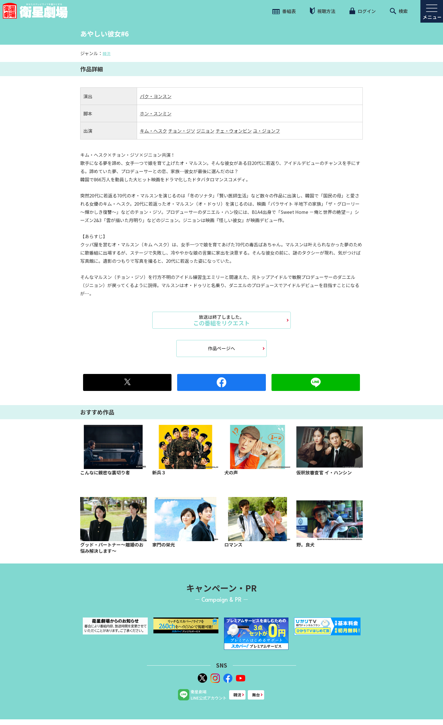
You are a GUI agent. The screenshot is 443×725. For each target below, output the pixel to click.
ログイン (362, 11)
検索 (399, 11)
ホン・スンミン (155, 113)
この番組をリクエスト (221, 320)
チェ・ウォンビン (234, 130)
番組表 (284, 11)
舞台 (256, 695)
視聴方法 (322, 10)
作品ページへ (221, 348)
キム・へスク (153, 130)
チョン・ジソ (181, 130)
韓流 (106, 53)
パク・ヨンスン (155, 96)
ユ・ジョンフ (266, 130)
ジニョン (205, 130)
